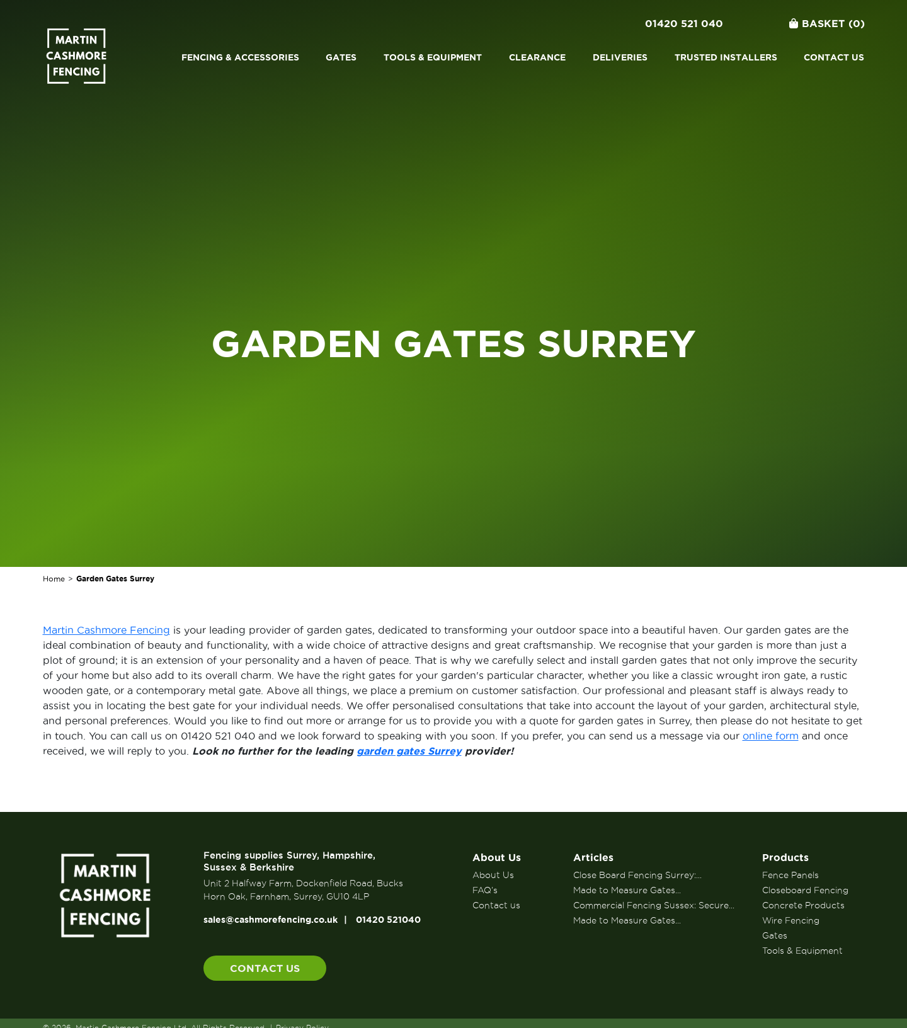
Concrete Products (803, 905)
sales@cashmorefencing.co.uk (270, 920)
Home (54, 578)
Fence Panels (790, 875)
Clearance (537, 57)
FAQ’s (485, 890)
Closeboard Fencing (805, 890)
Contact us (834, 57)
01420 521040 (388, 920)
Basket (827, 23)
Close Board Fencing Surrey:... (637, 875)
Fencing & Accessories (240, 57)
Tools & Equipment (433, 57)
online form (771, 735)
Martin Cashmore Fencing (106, 630)
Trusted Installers (726, 57)
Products (785, 857)
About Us (496, 857)
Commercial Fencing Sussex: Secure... (653, 905)
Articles (593, 857)
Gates (341, 57)
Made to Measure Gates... (627, 890)
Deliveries (620, 57)
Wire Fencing (790, 920)
